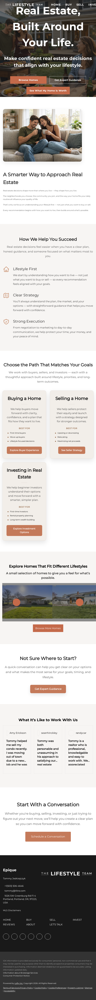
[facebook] (6, 937)
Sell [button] (80, 4)
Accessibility (9, 991)
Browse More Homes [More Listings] (48, 628)
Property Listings (75, 988)
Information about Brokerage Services (20, 973)
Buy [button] (68, 4)
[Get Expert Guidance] (68, 80)
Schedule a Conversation (48, 836)
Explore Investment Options (24, 530)
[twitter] (23, 937)
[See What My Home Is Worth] (48, 90)
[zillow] (31, 937)
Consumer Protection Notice (16, 976)
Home (56, 4)
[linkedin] (14, 937)
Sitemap (88, 988)
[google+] (48, 937)
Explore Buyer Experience (24, 450)
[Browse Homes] (28, 80)
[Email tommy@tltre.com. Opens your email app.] (14, 890)
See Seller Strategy (71, 450)
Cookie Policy (40, 988)
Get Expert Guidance (48, 688)
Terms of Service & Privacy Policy (18, 988)
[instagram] (39, 937)
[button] (24, 5)
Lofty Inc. (19, 983)
